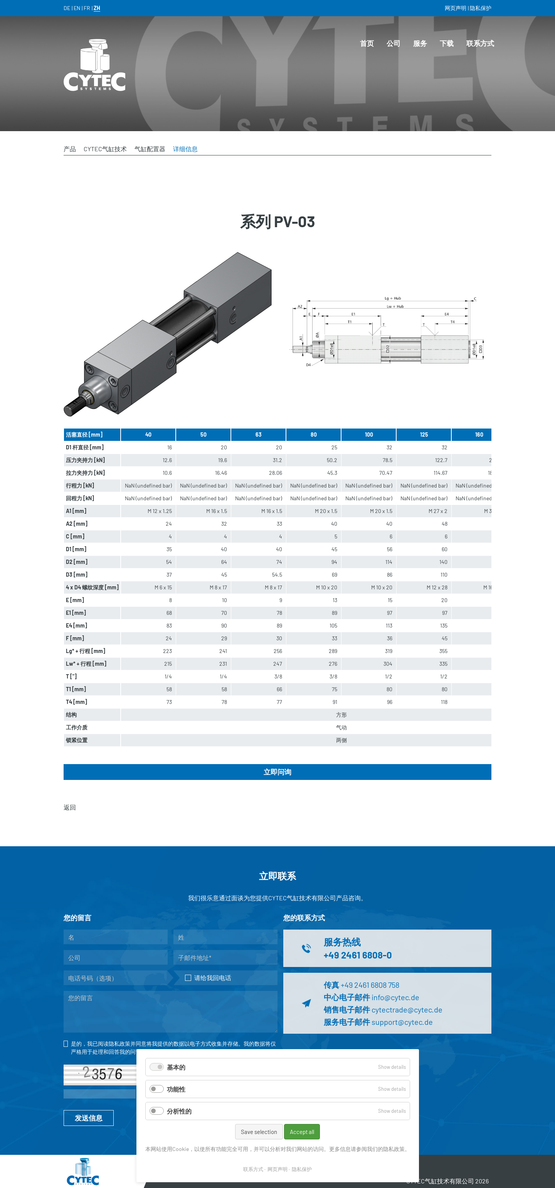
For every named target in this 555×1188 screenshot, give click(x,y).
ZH (97, 8)
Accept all (302, 1131)
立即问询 (277, 772)
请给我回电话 (208, 977)
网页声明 (277, 1169)
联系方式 (253, 1169)
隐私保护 (302, 1169)
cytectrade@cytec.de (407, 1009)
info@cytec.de (395, 997)
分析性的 (179, 1111)
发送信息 (89, 1118)
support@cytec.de (402, 1021)
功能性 (176, 1089)
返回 (70, 807)
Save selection (259, 1131)
